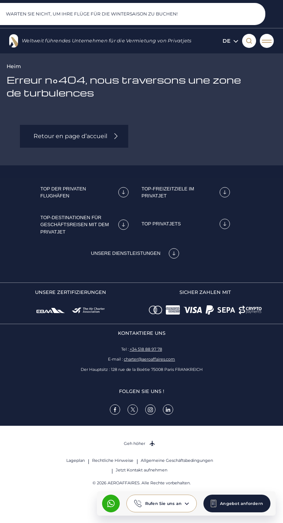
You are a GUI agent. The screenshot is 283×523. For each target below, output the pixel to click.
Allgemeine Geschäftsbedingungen (177, 460)
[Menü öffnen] (267, 41)
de (230, 41)
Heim (14, 66)
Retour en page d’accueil (70, 136)
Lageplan (75, 460)
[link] (115, 409)
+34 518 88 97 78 (146, 349)
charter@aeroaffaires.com (149, 359)
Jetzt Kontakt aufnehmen (141, 470)
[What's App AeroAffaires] (111, 503)
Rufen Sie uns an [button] (163, 503)
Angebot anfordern (241, 503)
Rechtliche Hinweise (112, 460)
